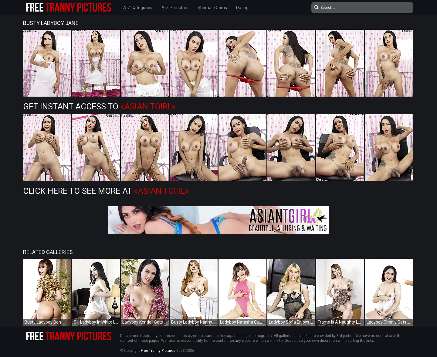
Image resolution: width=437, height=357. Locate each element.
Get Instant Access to (99, 107)
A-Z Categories (137, 7)
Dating (242, 7)
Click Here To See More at (106, 191)
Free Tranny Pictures (158, 350)
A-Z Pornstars (174, 7)
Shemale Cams (212, 7)
